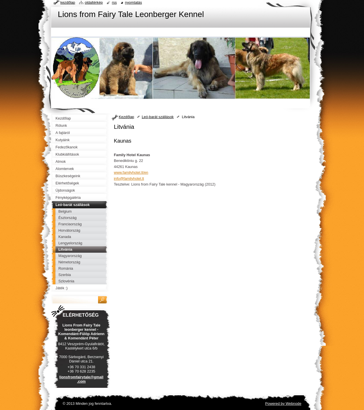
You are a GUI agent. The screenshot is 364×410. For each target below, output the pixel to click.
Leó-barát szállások (158, 117)
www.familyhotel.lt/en (131, 172)
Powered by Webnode (283, 403)
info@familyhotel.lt (129, 178)
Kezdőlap (126, 117)
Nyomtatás (133, 2)
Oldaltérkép (94, 2)
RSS (114, 2)
